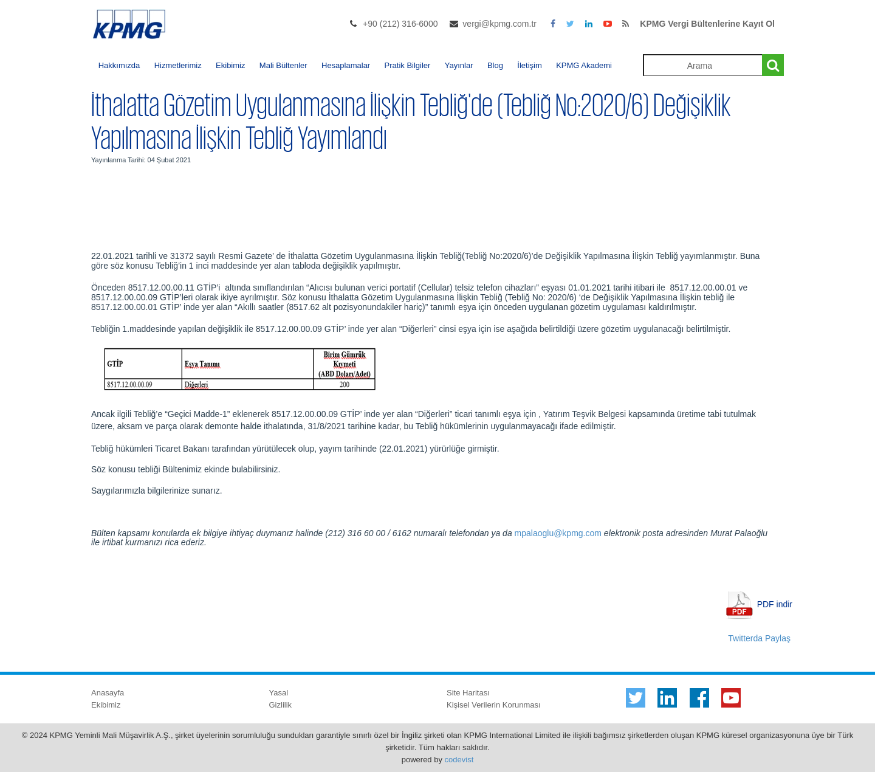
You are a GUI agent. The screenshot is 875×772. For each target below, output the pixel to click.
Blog (495, 65)
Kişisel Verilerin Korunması (494, 704)
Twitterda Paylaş (759, 638)
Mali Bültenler (283, 65)
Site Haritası (468, 692)
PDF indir (774, 603)
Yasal (279, 692)
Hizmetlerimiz (178, 65)
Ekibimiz (230, 65)
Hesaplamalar (345, 65)
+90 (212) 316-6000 (400, 24)
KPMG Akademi (584, 65)
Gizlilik (280, 704)
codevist (459, 759)
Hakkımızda (119, 65)
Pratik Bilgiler (408, 65)
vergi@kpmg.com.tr (499, 24)
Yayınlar (459, 65)
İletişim (529, 65)
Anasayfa (107, 692)
